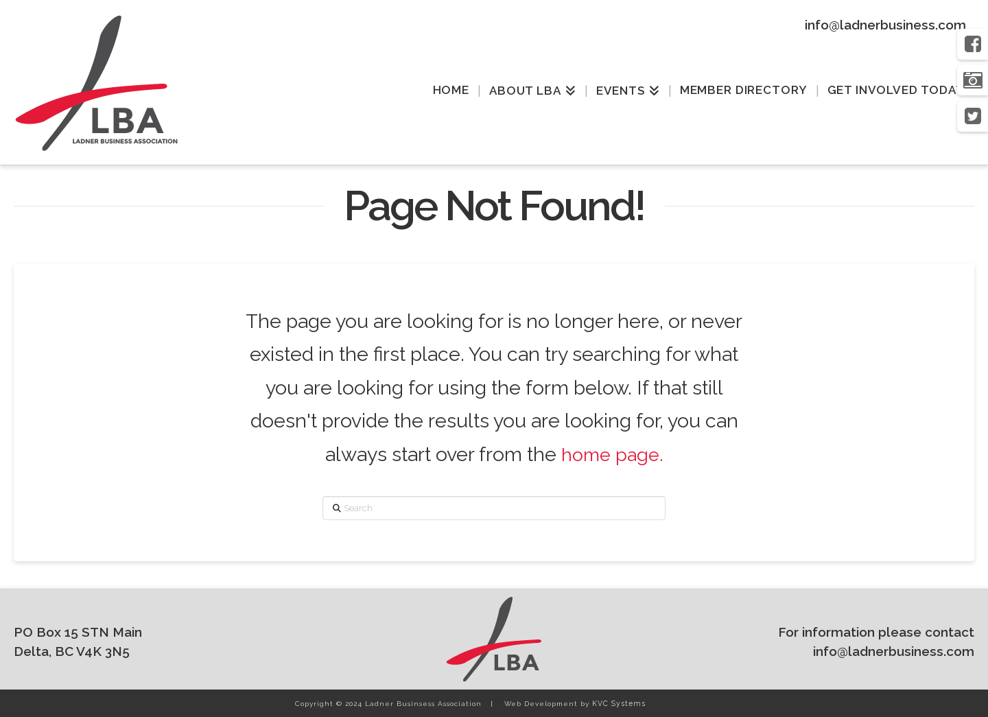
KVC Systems (617, 703)
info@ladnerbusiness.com (885, 24)
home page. (612, 454)
